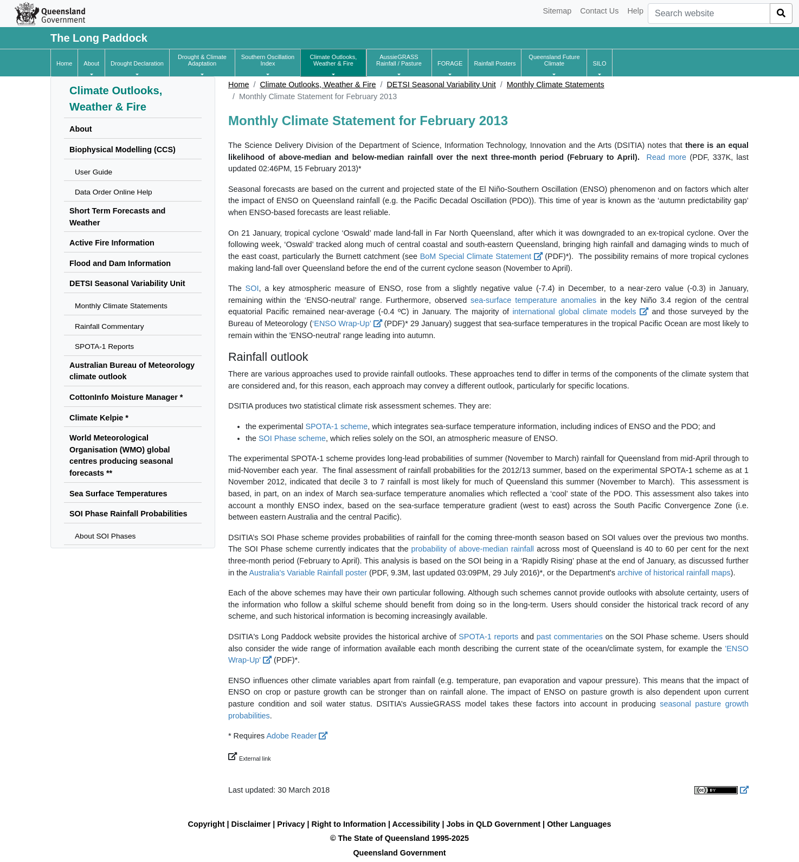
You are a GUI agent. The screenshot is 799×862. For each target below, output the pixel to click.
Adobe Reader (296, 735)
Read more (667, 157)
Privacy (291, 824)
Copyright (206, 824)
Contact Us (599, 11)
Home (238, 84)
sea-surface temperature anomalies (533, 300)
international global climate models (580, 311)
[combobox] (709, 13)
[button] (91, 63)
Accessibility (416, 824)
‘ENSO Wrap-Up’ (347, 323)
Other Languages (579, 824)
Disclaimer (251, 824)
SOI (252, 288)
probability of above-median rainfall (472, 549)
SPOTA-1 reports (488, 636)
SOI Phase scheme (292, 438)
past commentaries (570, 636)
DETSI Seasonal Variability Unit (440, 84)
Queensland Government (399, 852)
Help (635, 11)
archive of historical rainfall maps (674, 572)
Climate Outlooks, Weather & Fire (318, 84)
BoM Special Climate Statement (481, 256)
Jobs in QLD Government (495, 824)
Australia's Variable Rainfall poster (308, 572)
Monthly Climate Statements (555, 84)
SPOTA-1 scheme (336, 426)
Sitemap (557, 11)
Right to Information (349, 824)
